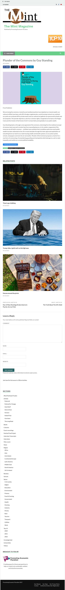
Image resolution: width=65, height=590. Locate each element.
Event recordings (9, 430)
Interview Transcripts (10, 436)
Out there (7, 418)
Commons (21, 148)
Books (5, 424)
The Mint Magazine (18, 26)
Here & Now (8, 410)
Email (5, 353)
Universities (7, 543)
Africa (6, 450)
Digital (6, 485)
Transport (7, 519)
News (5, 445)
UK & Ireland (8, 470)
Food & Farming (9, 496)
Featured (7, 401)
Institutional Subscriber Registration (49, 585)
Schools (6, 476)
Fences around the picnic (11, 293)
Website (5, 361)
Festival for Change (10, 404)
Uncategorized (8, 540)
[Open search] (60, 53)
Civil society (8, 482)
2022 (6, 536)
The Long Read (9, 421)
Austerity (11, 148)
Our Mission (37, 584)
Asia (6, 453)
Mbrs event (7, 442)
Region (6, 447)
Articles (6, 398)
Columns (6, 427)
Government (8, 499)
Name (5, 346)
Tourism (7, 516)
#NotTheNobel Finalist (10, 396)
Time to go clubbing (9, 203)
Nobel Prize (8, 415)
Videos (6, 545)
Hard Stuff (8, 407)
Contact (36, 585)
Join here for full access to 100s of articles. (15, 380)
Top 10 (6, 528)
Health (7, 502)
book (16, 148)
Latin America (9, 461)
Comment (6, 323)
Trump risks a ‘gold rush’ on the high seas (16, 248)
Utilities (7, 522)
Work (6, 525)
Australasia (8, 456)
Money (7, 510)
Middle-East (8, 464)
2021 (6, 534)
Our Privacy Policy (55, 584)
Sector (5, 479)
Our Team (45, 584)
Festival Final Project (10, 433)
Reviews (6, 473)
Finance (7, 493)
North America (9, 467)
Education (7, 487)
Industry (7, 508)
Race (6, 513)
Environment (8, 490)
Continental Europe (10, 459)
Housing (7, 505)
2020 (6, 531)
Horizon (7, 412)
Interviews (7, 439)
